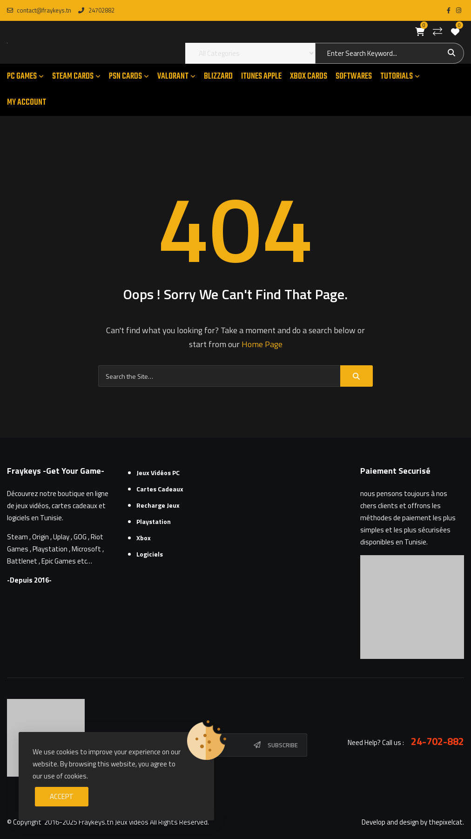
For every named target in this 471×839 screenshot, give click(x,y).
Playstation (153, 521)
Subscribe (283, 745)
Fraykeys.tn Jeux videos (113, 822)
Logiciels (149, 554)
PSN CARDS (125, 76)
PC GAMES (22, 76)
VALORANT (172, 76)
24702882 (96, 10)
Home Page (262, 344)
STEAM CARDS (73, 76)
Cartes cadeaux (159, 489)
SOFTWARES (354, 76)
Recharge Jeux (158, 505)
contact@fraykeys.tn (39, 10)
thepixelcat (446, 822)
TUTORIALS (396, 76)
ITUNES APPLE (261, 76)
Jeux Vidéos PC (158, 472)
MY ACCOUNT (26, 102)
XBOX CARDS (308, 76)
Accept (62, 796)
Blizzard (218, 76)
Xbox (143, 538)
